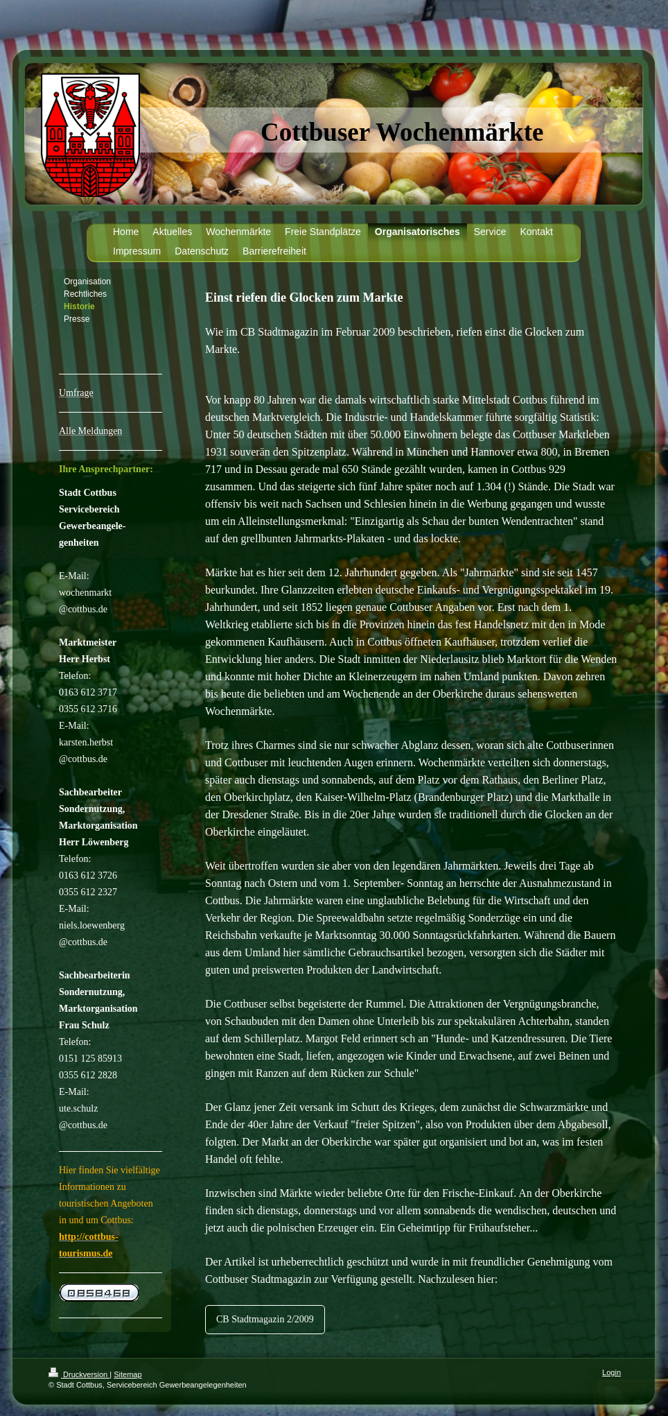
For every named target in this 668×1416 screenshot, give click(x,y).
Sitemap (127, 1374)
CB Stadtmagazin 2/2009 (265, 1319)
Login (611, 1372)
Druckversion (79, 1374)
